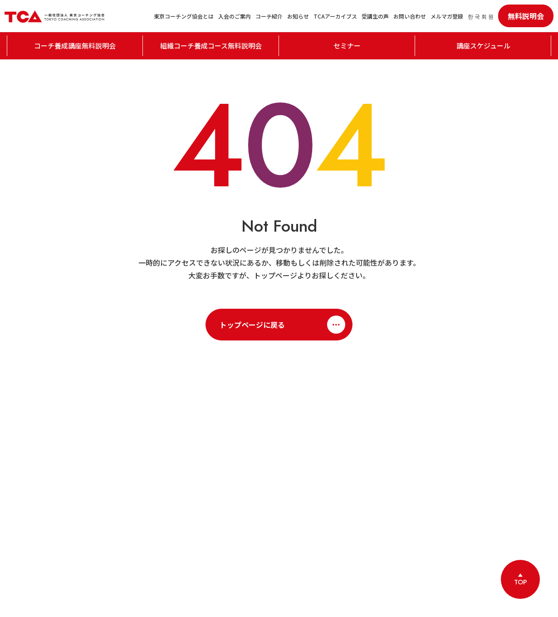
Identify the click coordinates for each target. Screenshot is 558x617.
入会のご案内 (234, 16)
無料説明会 (526, 15)
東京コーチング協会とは (184, 16)
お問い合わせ (409, 16)
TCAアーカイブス (335, 16)
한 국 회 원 (481, 16)
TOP (520, 582)
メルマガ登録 (447, 16)
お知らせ (298, 16)
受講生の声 (375, 16)
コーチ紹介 (269, 16)
